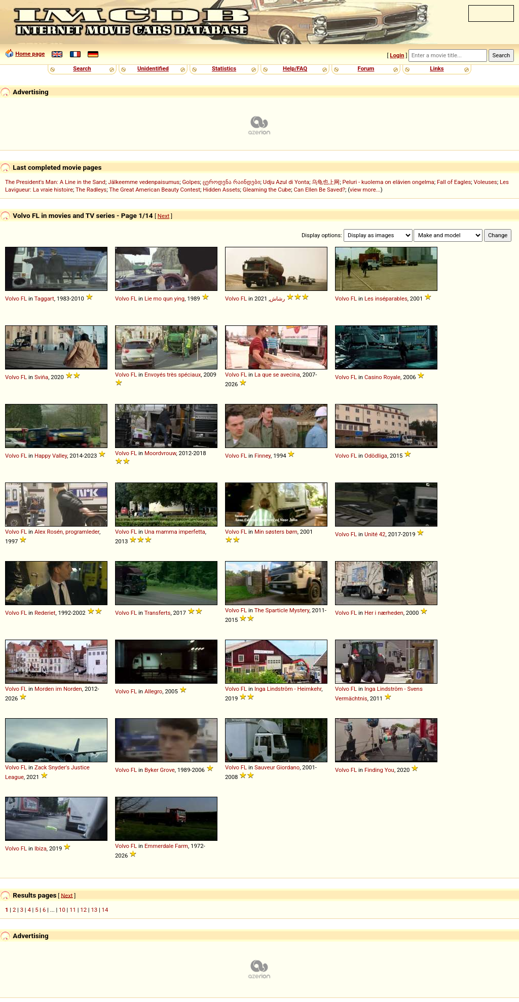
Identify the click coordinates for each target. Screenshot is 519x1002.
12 (83, 909)
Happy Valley (50, 455)
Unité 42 (375, 534)
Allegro (153, 691)
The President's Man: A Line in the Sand (55, 181)
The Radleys (91, 189)
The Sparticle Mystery (282, 610)
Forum (366, 68)
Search (82, 68)
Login (397, 55)
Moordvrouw (160, 453)
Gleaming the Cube (267, 189)
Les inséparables (385, 298)
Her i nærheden (383, 612)
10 (62, 909)
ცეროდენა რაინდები (232, 181)
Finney (262, 455)
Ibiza (40, 848)
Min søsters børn (276, 531)
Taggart (44, 298)
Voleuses (485, 181)
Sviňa (41, 377)
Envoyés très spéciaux (172, 374)
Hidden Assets (221, 189)
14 (105, 909)
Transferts (157, 612)
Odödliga (375, 455)
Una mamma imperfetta (174, 531)
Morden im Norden (58, 688)
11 (72, 909)
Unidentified (153, 68)
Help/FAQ (295, 68)
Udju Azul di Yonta (286, 181)
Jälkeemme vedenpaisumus (143, 181)
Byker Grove (159, 769)
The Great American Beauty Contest (154, 189)
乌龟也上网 (326, 181)
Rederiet (45, 612)
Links (436, 68)
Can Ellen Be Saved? (319, 189)
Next (163, 215)
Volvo (12, 298)
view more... (365, 189)
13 (94, 909)
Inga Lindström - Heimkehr (287, 688)
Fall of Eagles (454, 181)
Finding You (379, 769)
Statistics (224, 68)
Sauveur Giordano (277, 767)
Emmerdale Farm (166, 845)
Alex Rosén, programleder (66, 531)
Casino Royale (382, 377)
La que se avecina (277, 374)
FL (24, 298)
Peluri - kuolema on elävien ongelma (388, 181)
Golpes (191, 181)
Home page (30, 53)
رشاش (277, 298)
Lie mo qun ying (164, 298)
